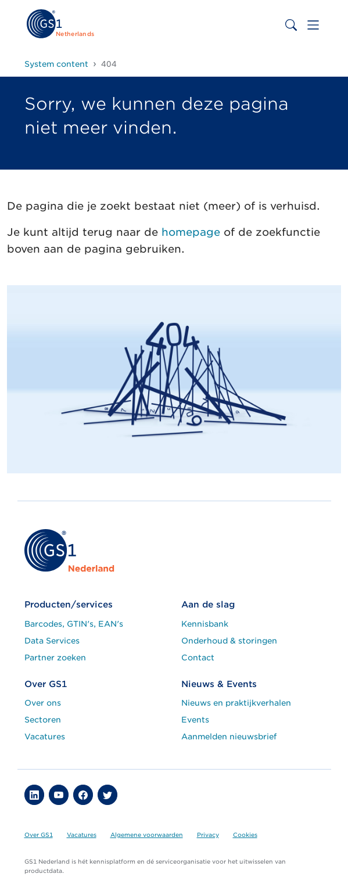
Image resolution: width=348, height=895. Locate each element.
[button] (34, 794)
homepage (191, 232)
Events (195, 719)
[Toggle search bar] (291, 25)
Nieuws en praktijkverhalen (236, 702)
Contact (197, 657)
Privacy (208, 834)
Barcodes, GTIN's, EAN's (73, 623)
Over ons (42, 702)
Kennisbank (204, 623)
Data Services (52, 640)
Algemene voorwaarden (146, 834)
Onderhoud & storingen (229, 640)
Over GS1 (38, 834)
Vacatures (44, 736)
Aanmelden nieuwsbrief (229, 736)
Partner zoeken (55, 657)
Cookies (245, 834)
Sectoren (42, 719)
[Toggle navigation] (313, 25)
